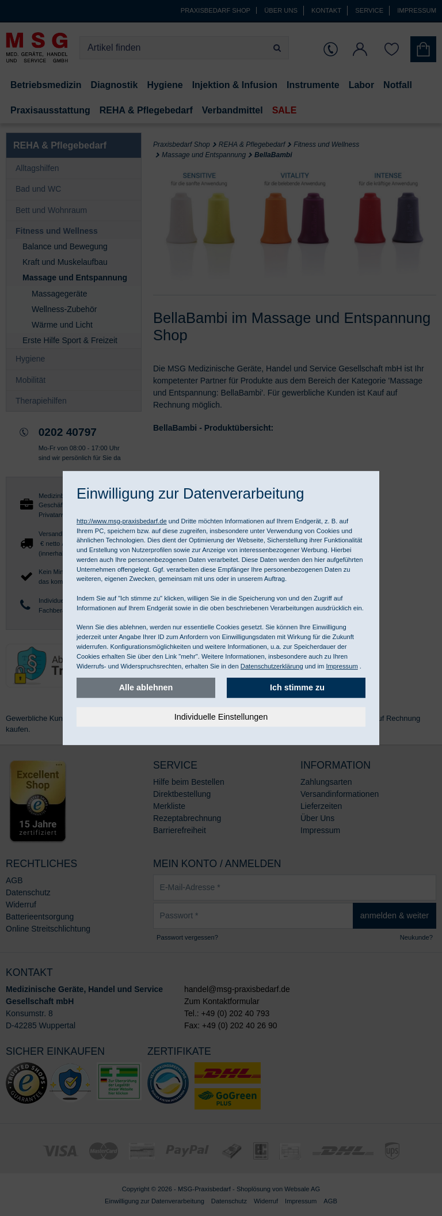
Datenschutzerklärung (272, 666)
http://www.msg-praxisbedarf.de (122, 521)
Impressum (341, 666)
